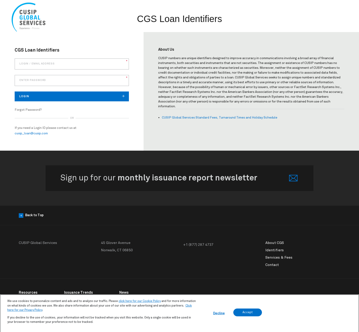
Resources (28, 292)
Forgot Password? (28, 109)
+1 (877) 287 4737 (198, 244)
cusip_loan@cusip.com (31, 133)
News (124, 292)
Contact (272, 265)
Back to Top (31, 215)
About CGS (274, 243)
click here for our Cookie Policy (140, 303)
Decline (219, 315)
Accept (247, 314)
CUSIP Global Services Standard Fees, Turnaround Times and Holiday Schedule (219, 117)
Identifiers (274, 250)
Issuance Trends (78, 292)
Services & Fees (278, 257)
